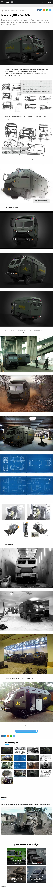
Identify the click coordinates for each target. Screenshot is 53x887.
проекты (48, 2)
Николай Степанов (10, 10)
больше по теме (26, 841)
